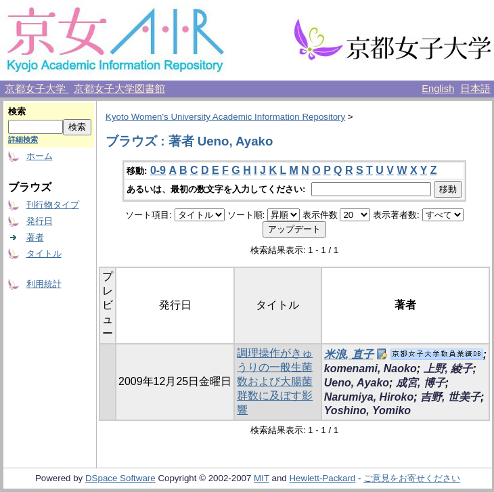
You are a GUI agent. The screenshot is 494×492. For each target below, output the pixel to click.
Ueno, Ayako (356, 382)
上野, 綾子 (448, 368)
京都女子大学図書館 (119, 88)
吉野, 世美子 (450, 397)
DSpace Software (120, 478)
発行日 (39, 221)
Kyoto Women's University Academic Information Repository (225, 117)
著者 (35, 237)
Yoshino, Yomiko (367, 410)
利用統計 (44, 284)
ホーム (39, 156)
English (438, 88)
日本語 (475, 88)
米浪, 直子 (349, 354)
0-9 (158, 170)
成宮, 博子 (420, 382)
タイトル (44, 253)
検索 (17, 111)
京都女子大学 (36, 88)
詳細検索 (23, 139)
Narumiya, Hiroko (368, 397)
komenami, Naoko (370, 368)
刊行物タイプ (52, 205)
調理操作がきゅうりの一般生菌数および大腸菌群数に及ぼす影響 (275, 381)
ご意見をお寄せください (411, 478)
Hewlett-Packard (322, 478)
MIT (261, 478)
